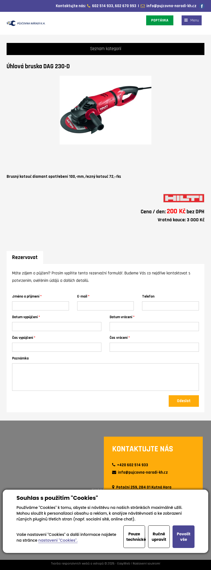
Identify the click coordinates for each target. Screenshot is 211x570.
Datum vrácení (121, 317)
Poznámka (20, 358)
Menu (191, 20)
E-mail (82, 296)
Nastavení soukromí (146, 563)
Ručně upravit (159, 536)
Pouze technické (135, 536)
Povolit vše (183, 536)
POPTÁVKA (159, 20)
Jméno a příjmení (25, 296)
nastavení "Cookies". (58, 540)
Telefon (148, 296)
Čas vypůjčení (22, 337)
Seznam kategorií (105, 49)
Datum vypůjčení (25, 317)
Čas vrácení (118, 337)
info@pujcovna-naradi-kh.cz (170, 6)
